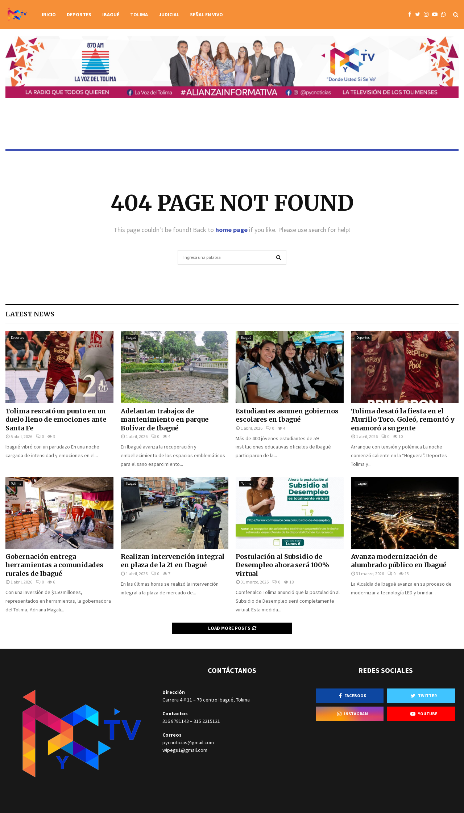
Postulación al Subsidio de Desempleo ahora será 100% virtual (282, 565)
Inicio (49, 14)
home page (231, 230)
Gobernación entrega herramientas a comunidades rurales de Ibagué (54, 565)
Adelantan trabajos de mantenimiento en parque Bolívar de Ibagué (164, 419)
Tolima (139, 14)
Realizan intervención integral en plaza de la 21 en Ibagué (172, 560)
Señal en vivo (206, 14)
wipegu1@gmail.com (184, 750)
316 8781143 (175, 721)
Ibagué (110, 14)
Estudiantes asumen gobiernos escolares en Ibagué (287, 415)
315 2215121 (207, 721)
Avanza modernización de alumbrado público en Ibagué (398, 560)
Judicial (169, 14)
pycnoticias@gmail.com (188, 742)
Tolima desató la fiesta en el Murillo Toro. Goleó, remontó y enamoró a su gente (403, 419)
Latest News (29, 314)
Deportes (79, 14)
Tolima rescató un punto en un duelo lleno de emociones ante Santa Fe (55, 419)
